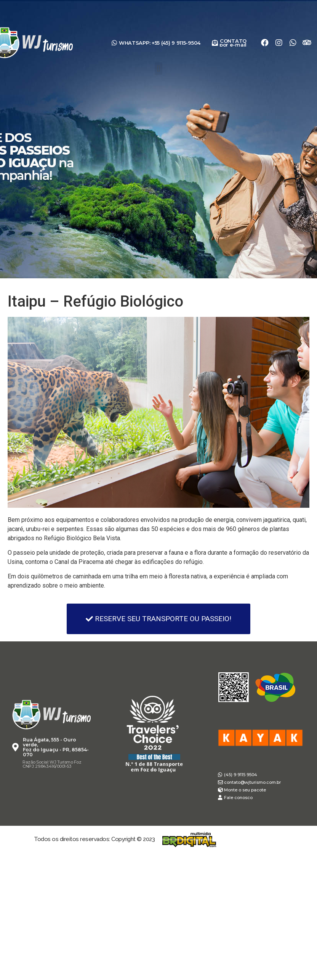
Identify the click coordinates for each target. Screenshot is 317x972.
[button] (158, 68)
